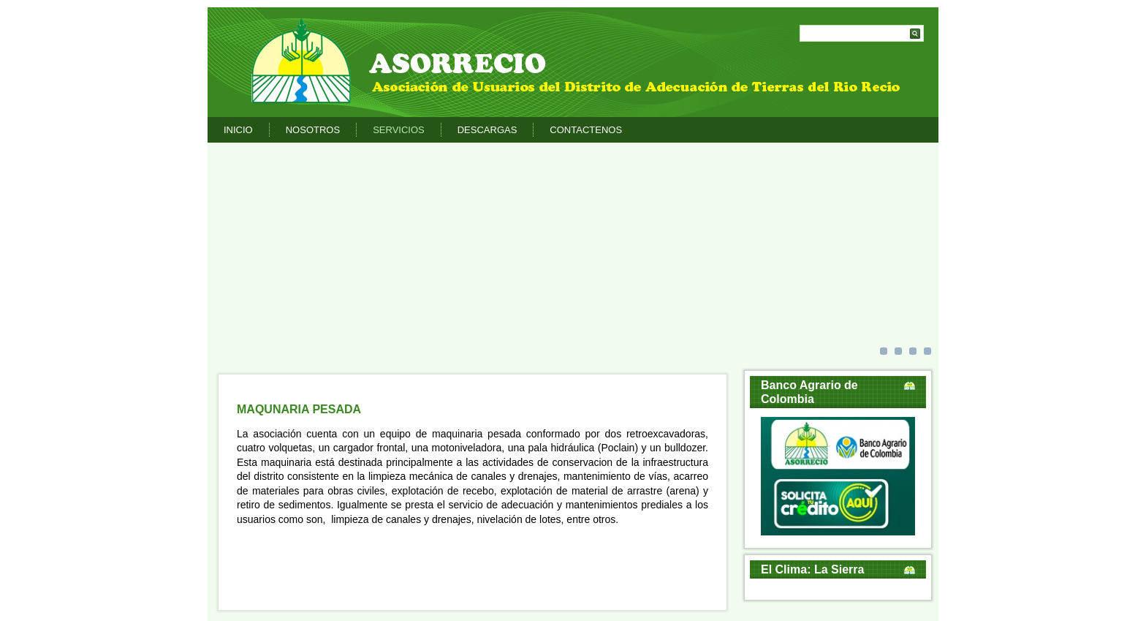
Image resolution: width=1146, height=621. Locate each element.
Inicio (238, 129)
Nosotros (313, 129)
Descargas (487, 129)
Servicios (399, 129)
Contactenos (586, 129)
